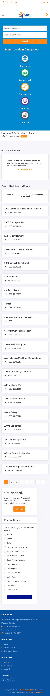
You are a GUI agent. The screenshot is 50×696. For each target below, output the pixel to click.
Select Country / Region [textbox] (12, 35)
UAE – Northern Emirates (16, 581)
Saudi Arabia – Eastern (15, 556)
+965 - (10, 321)
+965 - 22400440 (14, 416)
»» (43, 482)
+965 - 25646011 (14, 280)
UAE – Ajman (12, 569)
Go (19, 597)
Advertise (6, 662)
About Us (5, 669)
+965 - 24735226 (14, 308)
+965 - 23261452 (14, 253)
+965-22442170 (14, 375)
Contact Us (6, 666)
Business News (8, 648)
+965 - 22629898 (14, 457)
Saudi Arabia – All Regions (17, 547)
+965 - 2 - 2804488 (15, 470)
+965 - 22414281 (14, 443)
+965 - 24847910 (14, 226)
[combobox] (25, 35)
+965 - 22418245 (14, 362)
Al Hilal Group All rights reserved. (32, 690)
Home (4, 644)
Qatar (9, 543)
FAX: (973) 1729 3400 (11, 633)
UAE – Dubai (11, 577)
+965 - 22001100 (14, 389)
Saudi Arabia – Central (15, 551)
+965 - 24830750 (14, 213)
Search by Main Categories (21, 49)
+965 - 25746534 (14, 267)
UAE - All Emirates (14, 573)
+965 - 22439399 (14, 348)
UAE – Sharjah (12, 586)
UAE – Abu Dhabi (13, 564)
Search (25, 41)
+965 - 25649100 (14, 430)
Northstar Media (34, 692)
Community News (9, 651)
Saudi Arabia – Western (16, 560)
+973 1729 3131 (25, 170)
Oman (9, 539)
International (12, 590)
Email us (19, 509)
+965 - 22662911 (14, 335)
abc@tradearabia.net (10, 626)
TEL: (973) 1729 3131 (10, 630)
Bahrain (10, 534)
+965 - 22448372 (14, 294)
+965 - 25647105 (14, 240)
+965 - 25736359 (14, 403)
